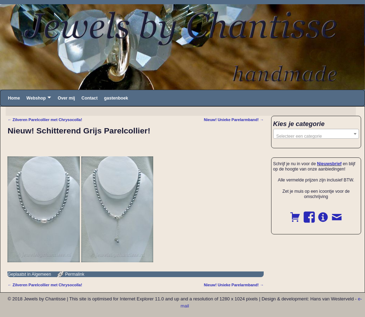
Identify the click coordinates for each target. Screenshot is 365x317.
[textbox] (316, 136)
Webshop (36, 98)
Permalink (74, 274)
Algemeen (41, 274)
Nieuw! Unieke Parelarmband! (234, 120)
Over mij (66, 98)
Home (14, 98)
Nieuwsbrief (329, 163)
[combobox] (316, 134)
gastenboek (116, 98)
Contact (90, 98)
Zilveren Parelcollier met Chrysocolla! (44, 120)
